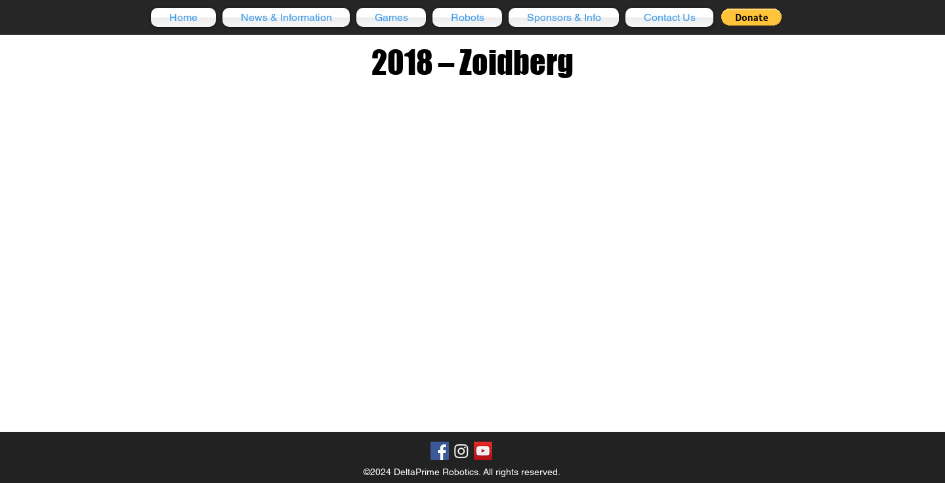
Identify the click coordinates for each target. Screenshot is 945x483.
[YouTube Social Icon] (483, 451)
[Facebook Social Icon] (439, 451)
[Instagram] (461, 451)
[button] (286, 17)
